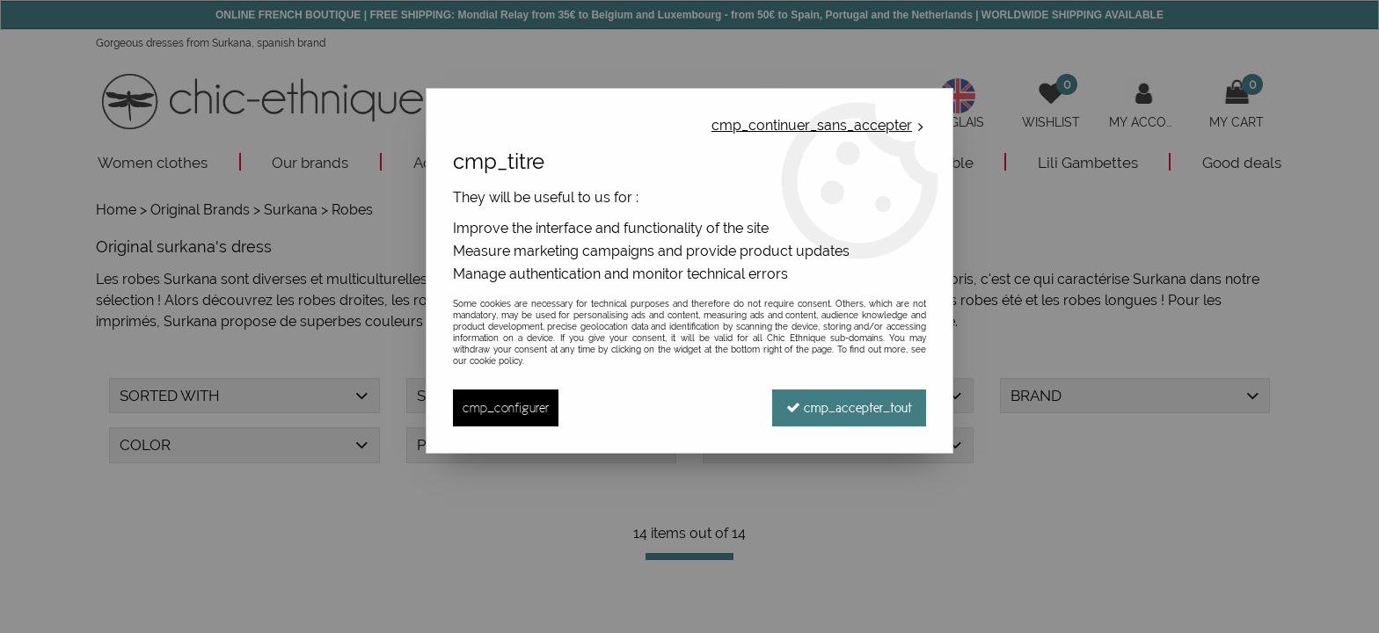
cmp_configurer (506, 407)
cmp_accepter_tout (849, 407)
